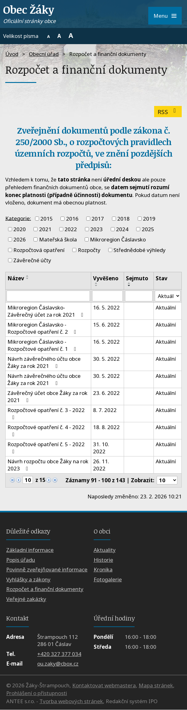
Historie (103, 559)
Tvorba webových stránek (71, 701)
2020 (19, 229)
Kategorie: (18, 218)
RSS (168, 112)
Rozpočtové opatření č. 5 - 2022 (46, 448)
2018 (123, 218)
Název (15, 278)
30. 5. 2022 (106, 359)
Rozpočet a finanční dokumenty (44, 589)
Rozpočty (89, 250)
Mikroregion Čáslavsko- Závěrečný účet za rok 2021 (46, 311)
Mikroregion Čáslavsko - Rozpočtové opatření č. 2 (42, 328)
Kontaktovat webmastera (104, 685)
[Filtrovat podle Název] (48, 296)
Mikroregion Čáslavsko (118, 239)
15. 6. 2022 (106, 324)
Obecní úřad (44, 53)
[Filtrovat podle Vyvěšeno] (107, 296)
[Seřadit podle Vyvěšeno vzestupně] (96, 283)
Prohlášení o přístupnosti (36, 693)
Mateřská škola (58, 239)
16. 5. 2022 (106, 307)
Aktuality (105, 550)
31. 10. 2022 (101, 448)
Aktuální (166, 307)
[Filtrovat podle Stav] (167, 296)
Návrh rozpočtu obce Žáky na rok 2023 (47, 465)
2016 (72, 218)
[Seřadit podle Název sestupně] (27, 278)
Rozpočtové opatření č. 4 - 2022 (46, 430)
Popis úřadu (20, 559)
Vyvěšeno (105, 278)
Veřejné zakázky (26, 598)
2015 (46, 218)
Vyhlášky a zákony (28, 579)
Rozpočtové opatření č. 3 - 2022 (46, 413)
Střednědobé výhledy (140, 250)
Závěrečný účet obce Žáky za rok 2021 (47, 397)
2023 (96, 229)
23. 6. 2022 (106, 393)
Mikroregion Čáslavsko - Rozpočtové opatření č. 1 (42, 345)
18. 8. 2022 (106, 427)
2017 (97, 218)
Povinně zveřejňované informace (46, 569)
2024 (122, 229)
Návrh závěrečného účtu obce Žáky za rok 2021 (44, 362)
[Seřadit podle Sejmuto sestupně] (129, 285)
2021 (45, 229)
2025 (148, 229)
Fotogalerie (108, 579)
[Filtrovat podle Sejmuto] (139, 296)
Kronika (103, 569)
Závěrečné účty (32, 260)
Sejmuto (137, 278)
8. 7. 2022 (105, 410)
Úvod (11, 53)
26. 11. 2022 (101, 465)
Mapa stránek (156, 685)
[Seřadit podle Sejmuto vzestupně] (129, 283)
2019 (149, 218)
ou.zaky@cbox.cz (57, 663)
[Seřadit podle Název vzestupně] (27, 276)
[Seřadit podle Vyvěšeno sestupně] (96, 285)
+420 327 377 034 (59, 653)
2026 (19, 239)
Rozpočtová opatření (39, 250)
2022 (71, 229)
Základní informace (30, 550)
